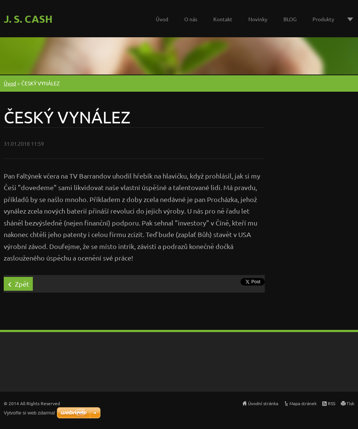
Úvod (162, 19)
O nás (190, 19)
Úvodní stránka (263, 403)
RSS (331, 403)
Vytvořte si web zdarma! (29, 413)
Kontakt (222, 19)
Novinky (257, 19)
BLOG (289, 19)
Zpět (22, 284)
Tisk (350, 403)
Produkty (323, 19)
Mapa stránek (303, 403)
